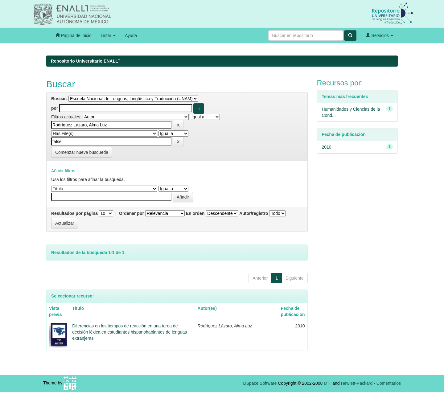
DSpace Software (260, 383)
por (54, 108)
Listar (108, 35)
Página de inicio (74, 35)
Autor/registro (253, 213)
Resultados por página (74, 213)
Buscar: (59, 98)
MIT (327, 383)
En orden (195, 213)
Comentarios (388, 383)
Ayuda (131, 35)
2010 (326, 147)
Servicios (379, 35)
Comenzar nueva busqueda (81, 152)
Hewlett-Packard (356, 383)
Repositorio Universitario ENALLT (85, 61)
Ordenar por (131, 213)
